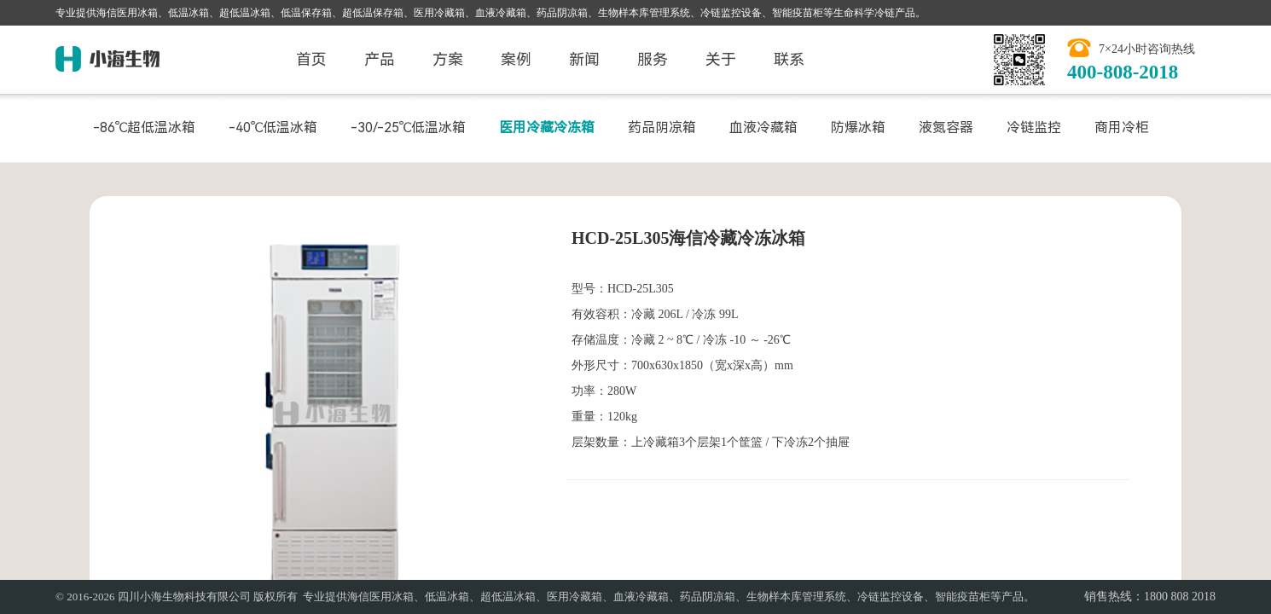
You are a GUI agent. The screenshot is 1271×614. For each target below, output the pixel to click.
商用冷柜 (1121, 127)
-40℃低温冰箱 (273, 127)
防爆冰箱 (858, 127)
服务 (652, 59)
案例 (516, 59)
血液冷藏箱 (763, 127)
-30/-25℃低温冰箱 (408, 127)
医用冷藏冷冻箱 (547, 127)
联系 (789, 59)
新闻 (584, 59)
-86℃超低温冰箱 (144, 127)
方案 (447, 59)
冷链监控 (1034, 127)
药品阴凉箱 (662, 127)
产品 (379, 59)
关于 (720, 59)
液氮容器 (946, 127)
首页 (311, 59)
